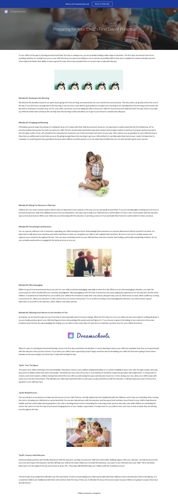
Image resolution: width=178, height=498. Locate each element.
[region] (89, 4)
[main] (95, 29)
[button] (175, 11)
